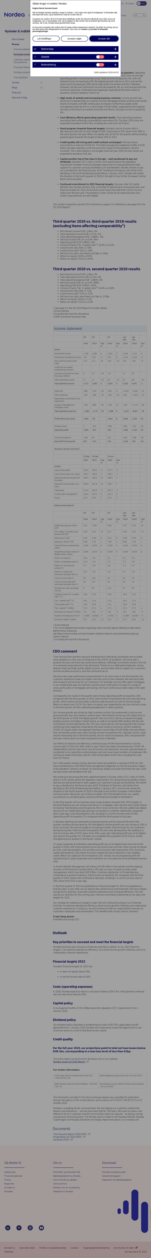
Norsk (41, 8)
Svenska (48, 8)
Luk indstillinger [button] (44, 38)
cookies (84, 29)
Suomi (54, 8)
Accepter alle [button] (104, 38)
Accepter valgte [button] (75, 38)
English (36, 8)
